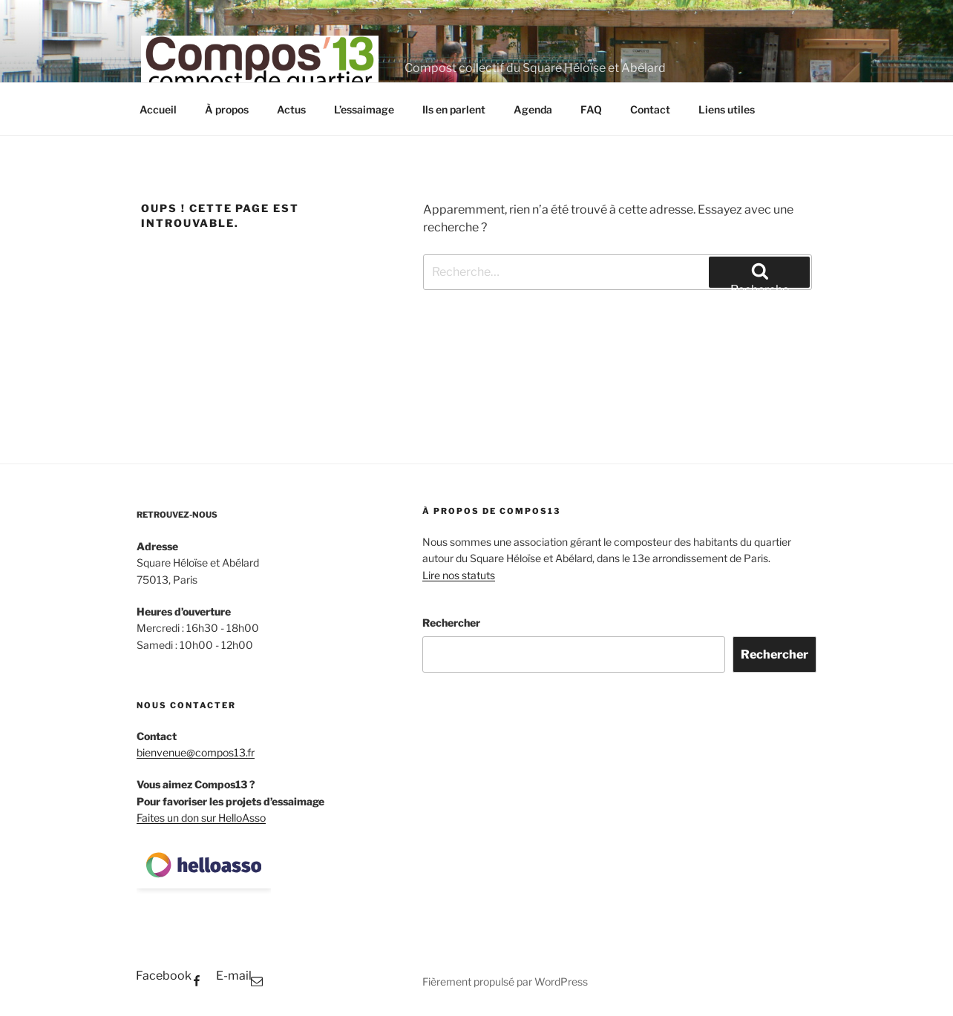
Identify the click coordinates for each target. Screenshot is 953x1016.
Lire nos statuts (458, 575)
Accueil (158, 109)
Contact (650, 109)
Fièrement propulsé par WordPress (505, 981)
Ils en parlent (453, 109)
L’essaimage (364, 109)
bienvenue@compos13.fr (196, 752)
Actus (291, 109)
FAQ (591, 109)
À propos (227, 109)
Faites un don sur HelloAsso (201, 817)
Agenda (533, 109)
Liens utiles (726, 109)
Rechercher (451, 622)
